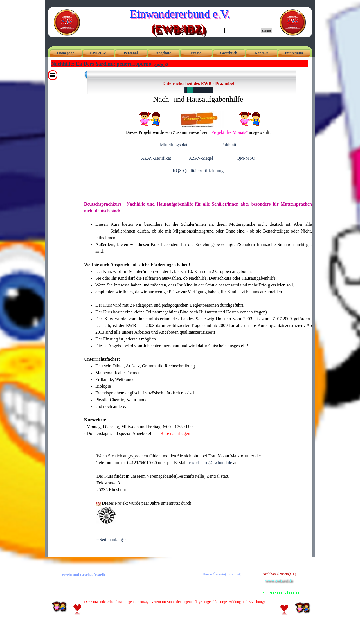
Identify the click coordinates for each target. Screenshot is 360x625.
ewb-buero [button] (210, 462)
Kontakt (261, 53)
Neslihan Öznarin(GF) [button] (279, 574)
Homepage (65, 53)
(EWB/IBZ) (178, 28)
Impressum (294, 53)
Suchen (266, 30)
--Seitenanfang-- (111, 539)
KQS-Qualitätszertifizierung (198, 170)
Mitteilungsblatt (174, 144)
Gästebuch (228, 53)
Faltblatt (228, 144)
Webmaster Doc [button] (174, 613)
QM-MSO (246, 158)
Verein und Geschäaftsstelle (84, 574)
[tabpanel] (198, 130)
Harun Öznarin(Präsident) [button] (221, 574)
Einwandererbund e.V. (180, 14)
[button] (280, 587)
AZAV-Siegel (201, 158)
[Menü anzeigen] (53, 75)
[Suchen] (242, 30)
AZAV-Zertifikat (156, 158)
